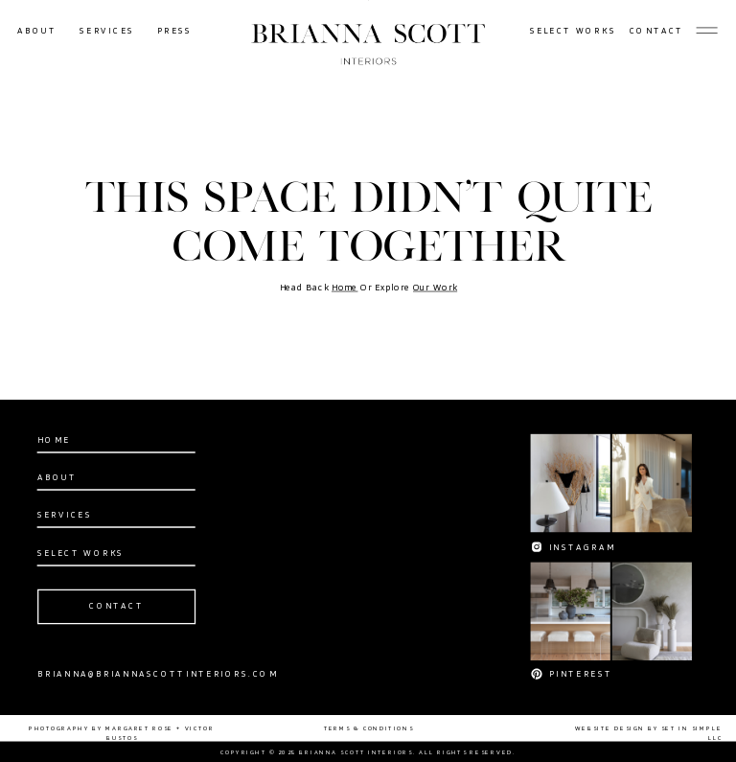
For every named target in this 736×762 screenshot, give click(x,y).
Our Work (435, 287)
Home (345, 287)
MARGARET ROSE (139, 727)
